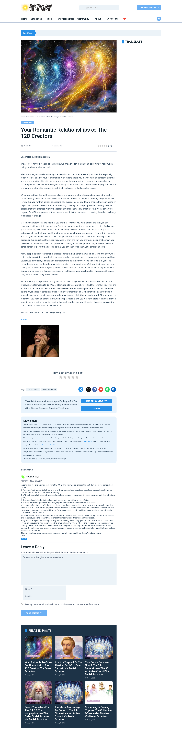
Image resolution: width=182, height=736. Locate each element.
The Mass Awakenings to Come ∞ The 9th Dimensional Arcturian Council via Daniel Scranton (68, 713)
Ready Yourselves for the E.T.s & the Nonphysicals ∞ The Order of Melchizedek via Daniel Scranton (37, 713)
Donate (96, 408)
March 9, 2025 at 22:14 (31, 480)
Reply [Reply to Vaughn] (23, 538)
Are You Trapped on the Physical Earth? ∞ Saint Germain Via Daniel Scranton (68, 667)
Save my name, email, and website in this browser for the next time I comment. (62, 604)
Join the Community (96, 401)
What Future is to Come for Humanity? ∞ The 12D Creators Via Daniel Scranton (38, 667)
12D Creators (33, 389)
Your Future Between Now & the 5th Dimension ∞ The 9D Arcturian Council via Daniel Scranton (97, 668)
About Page (88, 441)
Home (23, 117)
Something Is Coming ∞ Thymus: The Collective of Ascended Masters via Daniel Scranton (98, 713)
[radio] (60, 377)
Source (24, 319)
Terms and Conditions (49, 445)
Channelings (31, 117)
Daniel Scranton (49, 389)
